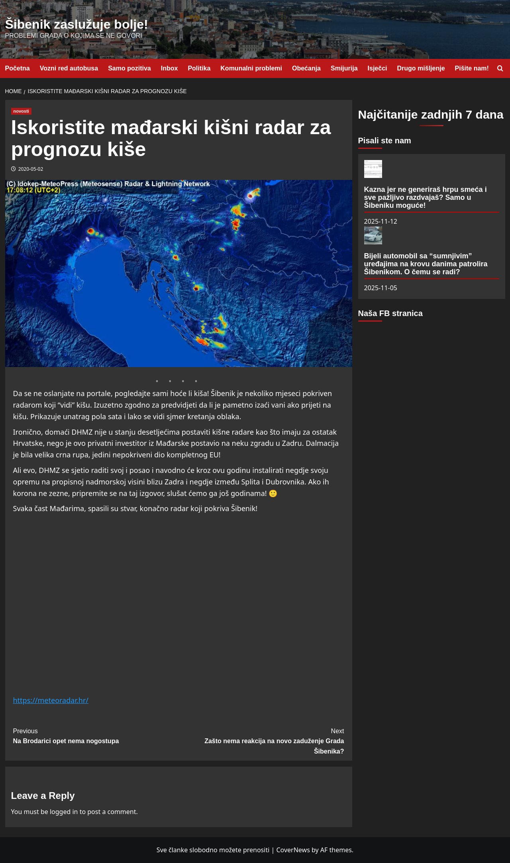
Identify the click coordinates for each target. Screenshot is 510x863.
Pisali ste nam (384, 140)
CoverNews (293, 849)
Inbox (169, 68)
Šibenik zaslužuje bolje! (76, 24)
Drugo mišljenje (421, 68)
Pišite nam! (472, 68)
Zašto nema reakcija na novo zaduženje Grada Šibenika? (261, 740)
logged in (64, 811)
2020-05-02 (30, 169)
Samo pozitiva (129, 68)
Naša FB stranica (390, 313)
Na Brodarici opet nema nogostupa (96, 735)
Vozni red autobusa (69, 68)
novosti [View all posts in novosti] (21, 111)
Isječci (377, 68)
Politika (199, 68)
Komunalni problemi (251, 68)
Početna (17, 68)
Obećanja (306, 68)
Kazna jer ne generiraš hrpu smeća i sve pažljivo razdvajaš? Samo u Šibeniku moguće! (425, 197)
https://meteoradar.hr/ (51, 700)
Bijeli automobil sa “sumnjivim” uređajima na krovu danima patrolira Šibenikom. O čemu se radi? (426, 264)
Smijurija (344, 68)
